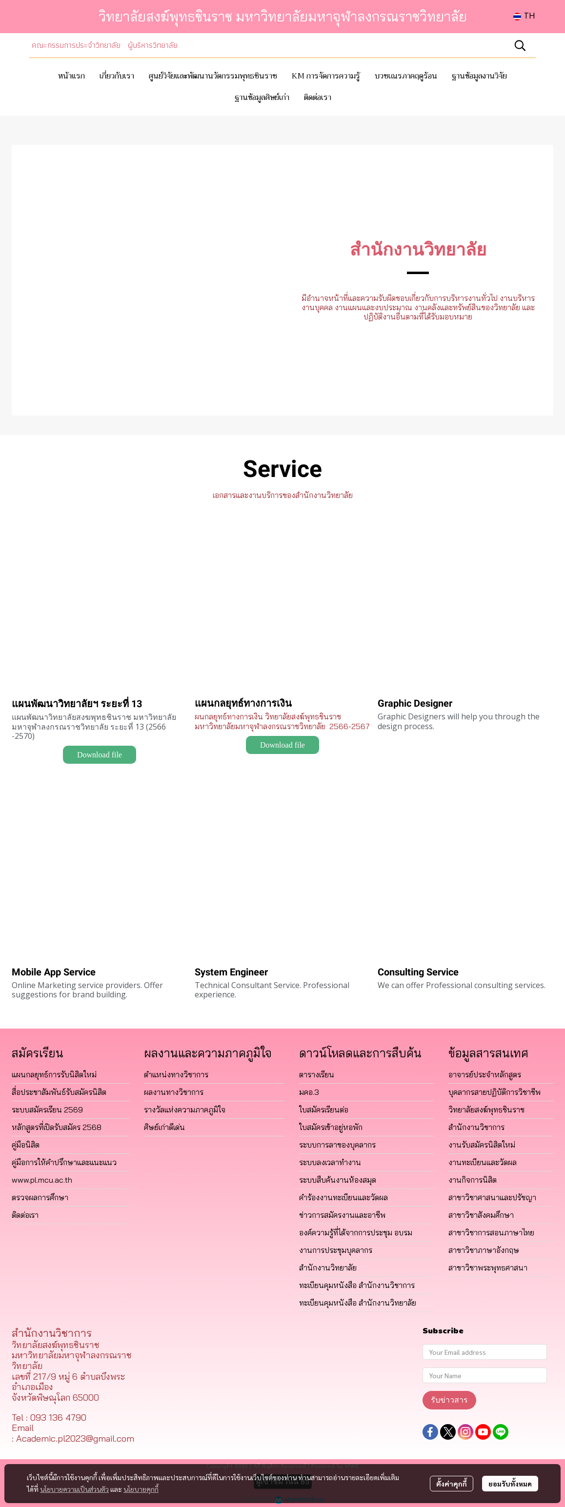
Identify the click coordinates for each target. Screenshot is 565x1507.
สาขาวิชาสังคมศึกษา (481, 1215)
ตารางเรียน (316, 1074)
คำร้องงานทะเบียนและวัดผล (343, 1197)
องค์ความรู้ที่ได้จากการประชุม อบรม (355, 1232)
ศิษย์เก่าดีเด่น (164, 1127)
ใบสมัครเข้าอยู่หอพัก (331, 1127)
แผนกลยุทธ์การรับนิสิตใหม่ (54, 1074)
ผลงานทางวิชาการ (173, 1092)
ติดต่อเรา (25, 1215)
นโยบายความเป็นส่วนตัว (74, 1489)
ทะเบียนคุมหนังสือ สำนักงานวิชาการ (357, 1285)
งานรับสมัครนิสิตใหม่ (481, 1145)
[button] (524, 16)
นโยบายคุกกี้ (141, 1489)
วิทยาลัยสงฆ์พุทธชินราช (486, 1109)
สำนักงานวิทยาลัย (328, 1267)
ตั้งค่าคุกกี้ (451, 1483)
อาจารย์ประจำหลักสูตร (484, 1074)
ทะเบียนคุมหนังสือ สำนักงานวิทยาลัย (357, 1303)
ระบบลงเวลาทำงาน (330, 1162)
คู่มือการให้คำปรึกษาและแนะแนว (64, 1162)
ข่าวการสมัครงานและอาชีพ (342, 1215)
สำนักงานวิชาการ (476, 1127)
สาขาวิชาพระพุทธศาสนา (487, 1267)
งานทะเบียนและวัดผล (482, 1162)
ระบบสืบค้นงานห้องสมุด (337, 1180)
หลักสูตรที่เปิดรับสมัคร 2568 (56, 1127)
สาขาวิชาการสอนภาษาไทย (491, 1232)
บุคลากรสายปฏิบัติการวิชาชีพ (494, 1092)
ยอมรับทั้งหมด (510, 1483)
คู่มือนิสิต (26, 1145)
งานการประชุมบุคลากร (335, 1250)
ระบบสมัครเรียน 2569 (47, 1109)
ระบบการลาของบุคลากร (337, 1145)
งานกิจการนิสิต (472, 1180)
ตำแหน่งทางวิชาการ (176, 1074)
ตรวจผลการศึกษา (40, 1197)
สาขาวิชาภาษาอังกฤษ (483, 1250)
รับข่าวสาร (449, 1400)
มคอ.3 (309, 1092)
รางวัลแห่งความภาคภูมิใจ (184, 1109)
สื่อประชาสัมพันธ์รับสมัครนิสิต (59, 1092)
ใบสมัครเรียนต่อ (323, 1109)
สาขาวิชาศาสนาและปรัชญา (492, 1197)
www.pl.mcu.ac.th (42, 1180)
